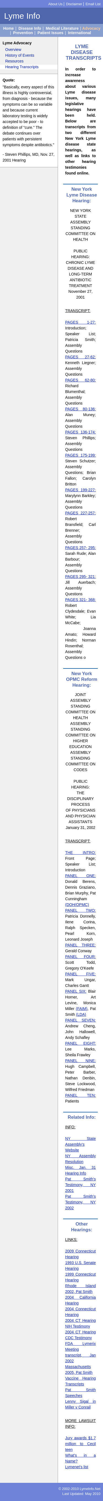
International (79, 33)
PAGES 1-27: (80, 322)
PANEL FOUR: (80, 956)
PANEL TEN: (80, 1095)
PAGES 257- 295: (80, 547)
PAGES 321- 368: (80, 599)
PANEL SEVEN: (80, 1020)
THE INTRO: (80, 852)
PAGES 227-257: (80, 513)
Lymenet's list (76, 1467)
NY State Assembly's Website (80, 1144)
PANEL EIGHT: (80, 1043)
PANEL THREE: (80, 945)
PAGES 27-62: (80, 357)
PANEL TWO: (80, 910)
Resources (14, 61)
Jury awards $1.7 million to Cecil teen (80, 1444)
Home (8, 28)
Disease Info (29, 28)
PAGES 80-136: (80, 409)
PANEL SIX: (75, 991)
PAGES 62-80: (80, 380)
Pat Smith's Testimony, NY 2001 (80, 1185)
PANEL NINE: (80, 1060)
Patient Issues (50, 33)
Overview (13, 49)
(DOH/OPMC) (77, 904)
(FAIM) (81, 1008)
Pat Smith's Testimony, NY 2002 (80, 1202)
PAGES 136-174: (80, 432)
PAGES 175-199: (80, 455)
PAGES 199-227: (80, 490)
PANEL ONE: (80, 876)
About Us (55, 4)
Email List (93, 4)
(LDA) (81, 1014)
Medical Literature (62, 28)
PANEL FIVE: (80, 974)
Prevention (23, 33)
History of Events (19, 55)
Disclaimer (74, 4)
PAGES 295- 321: (80, 576)
